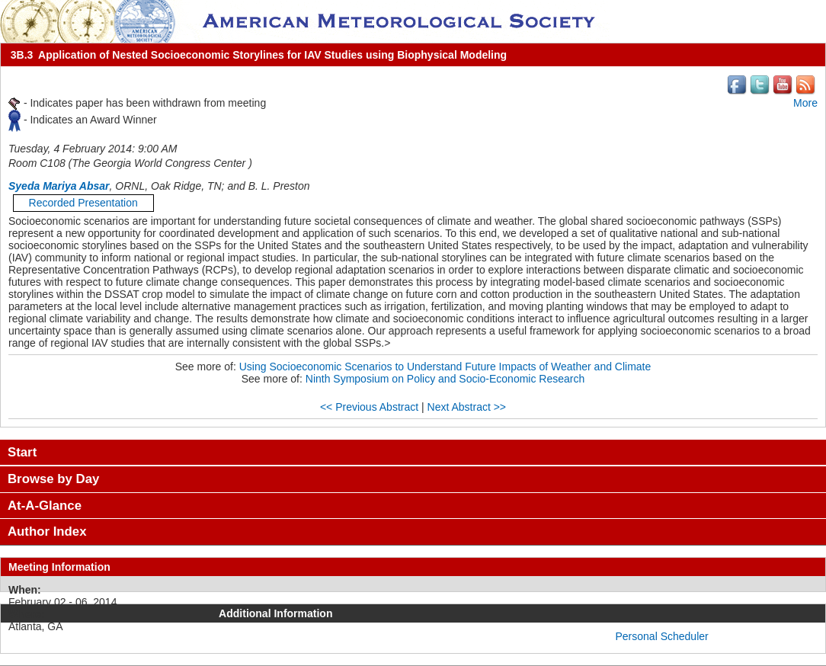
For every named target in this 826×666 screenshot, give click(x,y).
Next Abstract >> (467, 407)
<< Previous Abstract (369, 407)
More (805, 103)
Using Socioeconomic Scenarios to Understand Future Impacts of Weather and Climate (445, 366)
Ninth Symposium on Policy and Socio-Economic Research (445, 379)
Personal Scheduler (662, 636)
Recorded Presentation (83, 203)
